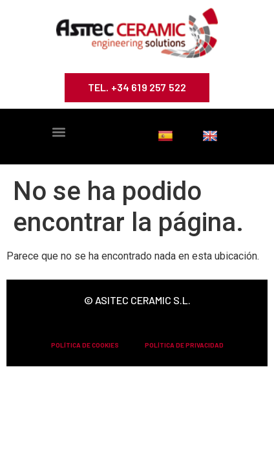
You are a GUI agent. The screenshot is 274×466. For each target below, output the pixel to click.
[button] (58, 132)
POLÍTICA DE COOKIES (85, 345)
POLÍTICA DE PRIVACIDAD (184, 345)
